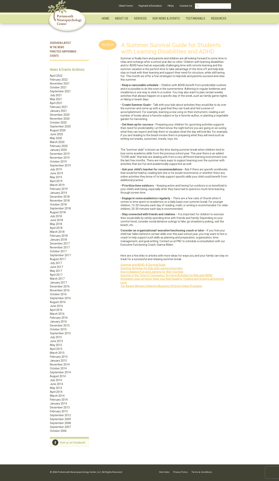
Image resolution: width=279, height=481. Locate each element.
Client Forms (126, 5)
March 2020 (57, 142)
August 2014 (58, 376)
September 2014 (60, 372)
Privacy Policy (180, 472)
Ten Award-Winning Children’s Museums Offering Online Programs (161, 286)
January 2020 (58, 149)
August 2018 (58, 212)
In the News (57, 47)
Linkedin (219, 472)
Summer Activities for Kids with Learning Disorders (151, 268)
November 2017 (60, 247)
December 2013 (60, 407)
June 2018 (56, 220)
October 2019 (58, 161)
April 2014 (56, 391)
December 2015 (60, 325)
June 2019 (56, 173)
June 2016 (56, 306)
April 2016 (56, 309)
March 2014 (57, 395)
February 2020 (59, 146)
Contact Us (186, 5)
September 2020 (60, 126)
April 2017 (56, 274)
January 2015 (58, 360)
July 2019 (56, 169)
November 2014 (60, 364)
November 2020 (60, 118)
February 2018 (59, 235)
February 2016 (59, 317)
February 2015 (59, 356)
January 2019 (58, 192)
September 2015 (60, 333)
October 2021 (58, 87)
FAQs (171, 5)
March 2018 (57, 231)
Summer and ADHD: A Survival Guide (143, 264)
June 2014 (56, 384)
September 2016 (60, 298)
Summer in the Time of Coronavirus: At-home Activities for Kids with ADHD (166, 275)
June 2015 (56, 341)
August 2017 (58, 259)
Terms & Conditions (201, 472)
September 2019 (60, 165)
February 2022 (59, 79)
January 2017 (58, 282)
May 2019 (56, 177)
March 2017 (57, 278)
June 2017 (56, 267)
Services (140, 18)
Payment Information (150, 5)
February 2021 (59, 106)
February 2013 (59, 411)
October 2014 (58, 368)
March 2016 (57, 313)
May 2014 (56, 387)
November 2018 (60, 200)
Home (105, 18)
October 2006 (58, 430)
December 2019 (60, 153)
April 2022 (56, 75)
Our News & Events (166, 18)
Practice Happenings (63, 51)
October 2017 (58, 251)
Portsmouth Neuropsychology (69, 16)
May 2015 (56, 345)
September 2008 (60, 423)
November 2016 (60, 290)
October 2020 (58, 122)
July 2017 (56, 263)
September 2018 (60, 208)
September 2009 (60, 419)
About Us (121, 18)
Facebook (226, 472)
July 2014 (56, 380)
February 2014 (59, 399)
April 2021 (56, 103)
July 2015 (56, 337)
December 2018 (60, 196)
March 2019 (57, 185)
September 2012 (60, 415)
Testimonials (195, 18)
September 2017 (60, 255)
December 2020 (60, 114)
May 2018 (56, 224)
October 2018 (58, 204)
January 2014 (58, 403)
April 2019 (56, 181)
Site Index (164, 472)
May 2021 (56, 99)
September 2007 (60, 427)
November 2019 (60, 157)
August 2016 (58, 302)
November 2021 (60, 83)
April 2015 (56, 348)
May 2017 (56, 270)
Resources (218, 18)
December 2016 (60, 286)
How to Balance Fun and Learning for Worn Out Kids (151, 271)
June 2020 (56, 134)
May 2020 (56, 138)
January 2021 (58, 110)
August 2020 (58, 130)
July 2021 (56, 95)
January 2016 (58, 321)
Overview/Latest (60, 42)
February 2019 (59, 188)
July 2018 (56, 216)
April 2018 (56, 227)
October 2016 (58, 294)
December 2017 (60, 243)
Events (54, 55)
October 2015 (58, 329)
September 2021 (60, 91)
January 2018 (58, 239)
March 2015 (57, 352)
